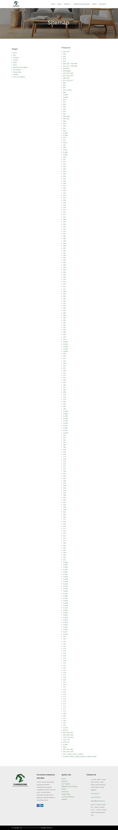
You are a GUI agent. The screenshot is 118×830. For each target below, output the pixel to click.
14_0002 (65, 351)
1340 (64, 363)
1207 (64, 548)
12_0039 (65, 593)
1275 (64, 461)
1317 (64, 358)
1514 (64, 159)
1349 (64, 181)
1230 (64, 507)
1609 (64, 107)
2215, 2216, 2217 (68, 80)
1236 (64, 500)
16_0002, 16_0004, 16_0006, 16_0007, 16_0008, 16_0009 (79, 756)
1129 (64, 670)
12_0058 (65, 562)
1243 (64, 488)
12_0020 (65, 617)
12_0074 (65, 433)
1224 (64, 512)
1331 (64, 368)
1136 (64, 660)
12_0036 (65, 600)
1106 (64, 720)
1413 (64, 284)
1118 (64, 694)
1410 (64, 327)
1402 (64, 322)
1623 (64, 128)
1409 (64, 330)
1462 (64, 241)
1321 (64, 373)
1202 (64, 557)
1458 (64, 246)
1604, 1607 (66, 119)
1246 (64, 481)
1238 (64, 495)
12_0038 (65, 596)
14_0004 (65, 346)
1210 (64, 541)
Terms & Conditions (19, 77)
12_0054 (65, 572)
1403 (64, 318)
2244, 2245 (66, 51)
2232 (64, 61)
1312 (64, 212)
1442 (64, 258)
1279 (64, 452)
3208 (64, 92)
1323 (64, 200)
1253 (64, 478)
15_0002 (65, 152)
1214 (64, 536)
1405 (64, 313)
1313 (64, 378)
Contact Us (102, 4)
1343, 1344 (66, 740)
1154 (64, 641)
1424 (64, 310)
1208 (64, 545)
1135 (64, 663)
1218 (64, 526)
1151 (64, 648)
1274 (64, 464)
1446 (64, 255)
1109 (64, 713)
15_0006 (65, 135)
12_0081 (65, 416)
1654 (64, 109)
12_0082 (65, 413)
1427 (64, 296)
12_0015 (65, 624)
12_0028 (65, 605)
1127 (64, 675)
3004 (64, 83)
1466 (64, 236)
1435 (64, 274)
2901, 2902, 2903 (68, 732)
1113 (64, 704)
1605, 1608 (66, 116)
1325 (64, 195)
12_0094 (65, 97)
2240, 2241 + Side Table (70, 63)
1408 (64, 332)
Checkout (16, 58)
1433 (64, 277)
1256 (64, 471)
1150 (64, 394)
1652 (64, 114)
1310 (64, 217)
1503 (64, 174)
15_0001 (65, 155)
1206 (64, 550)
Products (67, 4)
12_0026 (65, 610)
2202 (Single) (67, 71)
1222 (64, 517)
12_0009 (65, 744)
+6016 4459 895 (95, 797)
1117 (64, 696)
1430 (64, 320)
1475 (64, 222)
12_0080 (65, 418)
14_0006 (65, 342)
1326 (64, 390)
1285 (64, 447)
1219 (64, 524)
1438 (64, 267)
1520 (64, 157)
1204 (64, 553)
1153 (64, 644)
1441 (64, 260)
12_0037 (65, 598)
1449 (64, 253)
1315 (64, 375)
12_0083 (65, 411)
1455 (64, 250)
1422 (64, 301)
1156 (64, 636)
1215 (64, 533)
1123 (64, 682)
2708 (64, 392)
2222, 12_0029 (67, 90)
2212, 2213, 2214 (68, 75)
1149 (64, 397)
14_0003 (65, 349)
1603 (64, 123)
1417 (64, 279)
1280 (64, 449)
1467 (64, 234)
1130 (64, 668)
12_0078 (65, 423)
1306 (64, 147)
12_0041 (65, 589)
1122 (64, 684)
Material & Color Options (82, 4)
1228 (64, 509)
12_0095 (65, 95)
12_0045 (65, 579)
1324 (64, 198)
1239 (64, 493)
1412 (64, 286)
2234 (64, 59)
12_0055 (65, 569)
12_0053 (65, 574)
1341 (64, 366)
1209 (64, 543)
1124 (64, 680)
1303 (64, 145)
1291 (64, 442)
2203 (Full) (66, 68)
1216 (64, 531)
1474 (64, 224)
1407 (64, 334)
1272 (64, 469)
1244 (64, 485)
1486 (64, 219)
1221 (64, 519)
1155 (64, 639)
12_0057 (65, 565)
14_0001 (65, 728)
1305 (64, 385)
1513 (64, 162)
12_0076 (65, 428)
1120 (64, 689)
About (59, 4)
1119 (64, 692)
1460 (64, 243)
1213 (64, 538)
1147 (64, 651)
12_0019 (65, 620)
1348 (64, 183)
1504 (64, 171)
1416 (64, 282)
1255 (64, 473)
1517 (64, 140)
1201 (64, 560)
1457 (64, 248)
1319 (64, 205)
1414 (64, 339)
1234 (64, 505)
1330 (64, 370)
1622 (64, 131)
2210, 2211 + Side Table (70, 66)
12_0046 (65, 577)
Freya (64, 747)
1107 (64, 718)
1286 (64, 445)
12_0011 (65, 632)
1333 (64, 191)
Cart (14, 55)
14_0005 (65, 344)
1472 (64, 229)
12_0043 (65, 584)
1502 (64, 176)
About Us (64, 781)
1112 (64, 706)
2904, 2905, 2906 (68, 735)
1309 (64, 380)
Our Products (17, 70)
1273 (64, 466)
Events (94, 4)
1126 (64, 677)
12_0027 (65, 608)
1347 (64, 186)
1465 (64, 238)
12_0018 (65, 622)
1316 (64, 361)
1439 (64, 265)
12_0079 (65, 421)
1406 (64, 294)
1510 (64, 167)
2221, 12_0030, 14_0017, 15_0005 (73, 754)
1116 (64, 699)
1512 (64, 164)
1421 (64, 303)
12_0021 (65, 615)
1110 (64, 711)
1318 (64, 207)
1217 (64, 529)
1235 (64, 502)
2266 (64, 54)
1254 (64, 476)
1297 (64, 404)
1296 (64, 406)
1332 (64, 193)
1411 (64, 289)
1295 (64, 409)
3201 (64, 87)
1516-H (65, 150)
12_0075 (65, 430)
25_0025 (65, 730)
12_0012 (65, 629)
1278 (64, 454)
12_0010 (65, 634)
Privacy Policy (17, 72)
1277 (64, 457)
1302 (64, 356)
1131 (64, 665)
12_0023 (65, 612)
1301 (64, 387)
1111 (64, 708)
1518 (64, 138)
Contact (15, 60)
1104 (64, 725)
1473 (64, 226)
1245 (64, 483)
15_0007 (65, 133)
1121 (64, 687)
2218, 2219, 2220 (68, 73)
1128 (64, 672)
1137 (64, 658)
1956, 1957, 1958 (68, 752)
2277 (64, 102)
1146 (64, 653)
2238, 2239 (66, 78)
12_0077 (65, 425)
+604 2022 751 (95, 793)
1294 (64, 435)
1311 (64, 214)
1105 (64, 723)
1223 (64, 514)
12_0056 (65, 567)
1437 (64, 270)
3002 (64, 85)
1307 (64, 382)
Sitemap (15, 74)
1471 (64, 231)
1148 (64, 399)
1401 (64, 325)
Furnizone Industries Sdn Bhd (31, 828)
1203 (64, 555)
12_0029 (65, 603)
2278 (64, 99)
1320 (64, 203)
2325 (64, 104)
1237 (64, 497)
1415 (64, 337)
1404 (64, 315)
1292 (64, 440)
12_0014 (65, 627)
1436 (64, 272)
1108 (64, 716)
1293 (64, 437)
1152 (64, 646)
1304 (64, 354)
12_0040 (65, 591)
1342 (64, 188)
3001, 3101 (66, 742)
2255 (64, 56)
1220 (64, 521)
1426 (64, 306)
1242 (64, 490)
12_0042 (65, 586)
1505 (64, 169)
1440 (64, 262)
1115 (64, 701)
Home (53, 4)
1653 (64, 111)
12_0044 (65, 581)
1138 (64, 656)
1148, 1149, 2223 (68, 737)
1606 (64, 121)
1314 (64, 210)
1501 (64, 179)
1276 (64, 459)
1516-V (65, 143)
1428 (64, 291)
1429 (64, 298)
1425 (64, 308)
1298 (64, 402)
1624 (64, 126)
